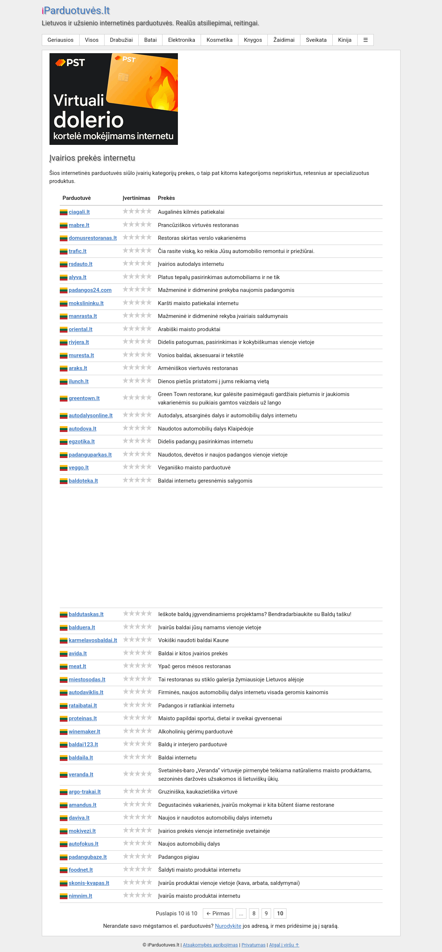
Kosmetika (220, 40)
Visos (92, 40)
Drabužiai (121, 40)
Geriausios (61, 40)
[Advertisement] (221, 547)
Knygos (253, 40)
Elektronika (181, 40)
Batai (150, 40)
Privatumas (253, 945)
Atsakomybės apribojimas (210, 945)
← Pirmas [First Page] (218, 913)
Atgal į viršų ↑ (284, 945)
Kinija (345, 40)
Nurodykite (228, 926)
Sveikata (316, 40)
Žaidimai (284, 40)
